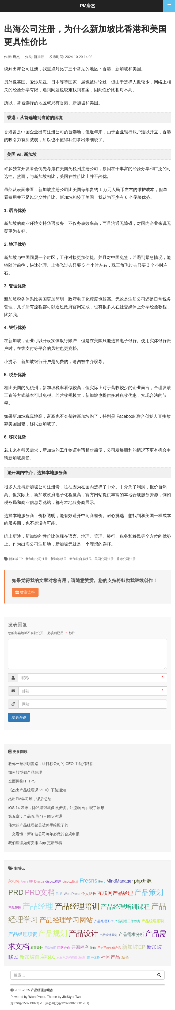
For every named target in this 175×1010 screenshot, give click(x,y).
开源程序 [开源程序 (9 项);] (80, 947)
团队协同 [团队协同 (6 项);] (50, 947)
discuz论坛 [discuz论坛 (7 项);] (70, 881)
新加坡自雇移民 (80, 559)
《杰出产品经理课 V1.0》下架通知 (37, 790)
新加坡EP (16, 559)
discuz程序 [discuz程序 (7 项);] (53, 881)
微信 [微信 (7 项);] (93, 948)
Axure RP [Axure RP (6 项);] (27, 881)
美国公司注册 (104, 559)
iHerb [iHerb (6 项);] (101, 881)
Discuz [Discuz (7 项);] (39, 881)
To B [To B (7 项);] (59, 894)
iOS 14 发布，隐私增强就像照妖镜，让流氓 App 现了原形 (56, 808)
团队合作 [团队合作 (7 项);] (63, 948)
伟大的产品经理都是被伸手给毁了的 (38, 825)
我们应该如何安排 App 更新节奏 (35, 843)
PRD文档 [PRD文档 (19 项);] (40, 892)
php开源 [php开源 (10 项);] (142, 881)
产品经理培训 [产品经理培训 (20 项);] (77, 906)
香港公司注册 (126, 559)
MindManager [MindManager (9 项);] (119, 881)
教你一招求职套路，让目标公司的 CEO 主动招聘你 (50, 764)
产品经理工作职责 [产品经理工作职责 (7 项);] (127, 921)
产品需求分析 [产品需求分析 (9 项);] (131, 934)
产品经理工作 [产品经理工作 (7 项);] (103, 921)
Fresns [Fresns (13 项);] (88, 880)
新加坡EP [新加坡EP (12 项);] (133, 947)
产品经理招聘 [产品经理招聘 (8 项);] (153, 921)
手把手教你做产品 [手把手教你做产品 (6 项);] (109, 947)
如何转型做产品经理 (25, 772)
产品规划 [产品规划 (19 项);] (52, 933)
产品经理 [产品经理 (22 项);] (37, 906)
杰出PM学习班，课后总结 (29, 799)
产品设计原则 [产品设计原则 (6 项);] (108, 934)
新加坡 (39, 57)
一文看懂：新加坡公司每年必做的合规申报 (43, 834)
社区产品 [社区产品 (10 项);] (110, 957)
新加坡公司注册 (36, 559)
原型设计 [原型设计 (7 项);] (36, 948)
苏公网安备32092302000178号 (67, 1003)
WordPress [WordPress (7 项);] (72, 894)
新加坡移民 (59, 559)
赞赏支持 (25, 592)
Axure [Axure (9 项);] (14, 881)
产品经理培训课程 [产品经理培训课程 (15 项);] (125, 906)
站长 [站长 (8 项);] (125, 957)
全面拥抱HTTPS (22, 781)
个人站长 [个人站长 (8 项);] (88, 893)
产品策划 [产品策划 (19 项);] (148, 892)
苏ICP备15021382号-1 (26, 1003)
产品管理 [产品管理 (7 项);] (14, 908)
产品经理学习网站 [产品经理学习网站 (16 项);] (66, 920)
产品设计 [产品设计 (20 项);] (83, 933)
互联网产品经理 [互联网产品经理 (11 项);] (115, 893)
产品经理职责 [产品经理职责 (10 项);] (22, 934)
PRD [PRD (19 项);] (16, 892)
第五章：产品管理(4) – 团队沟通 (35, 816)
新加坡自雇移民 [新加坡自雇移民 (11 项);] (37, 957)
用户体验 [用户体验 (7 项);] (93, 958)
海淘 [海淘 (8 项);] (82, 957)
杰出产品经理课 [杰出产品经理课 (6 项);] (66, 957)
